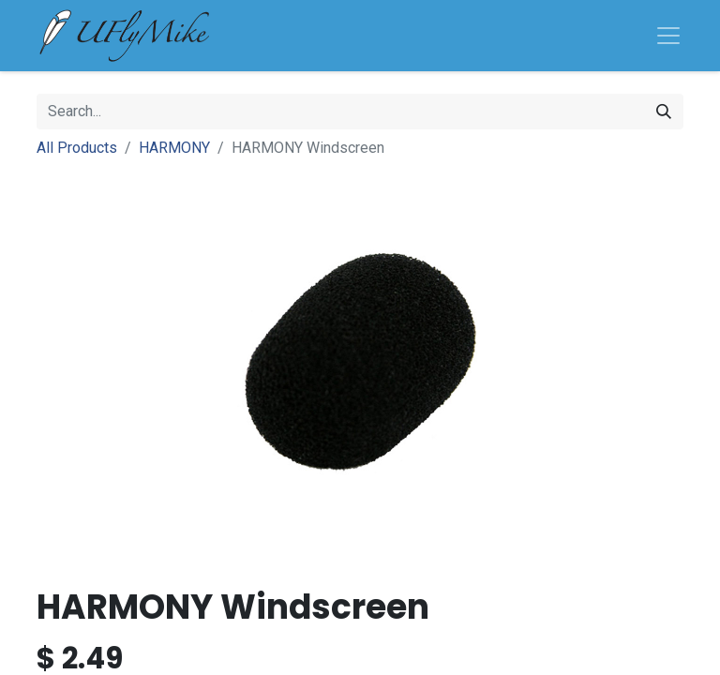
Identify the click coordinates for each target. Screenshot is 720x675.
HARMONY (174, 148)
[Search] (663, 111)
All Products (77, 148)
